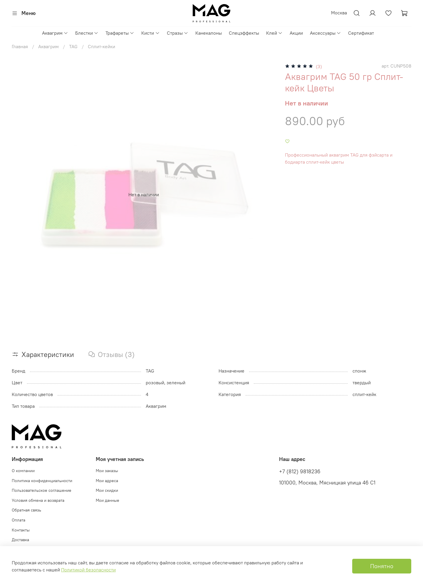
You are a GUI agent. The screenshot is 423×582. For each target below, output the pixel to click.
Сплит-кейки (101, 46)
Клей (274, 33)
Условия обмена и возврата (38, 500)
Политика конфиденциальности (42, 480)
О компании (23, 470)
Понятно (381, 566)
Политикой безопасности (88, 570)
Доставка (20, 539)
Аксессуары (325, 33)
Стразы (177, 33)
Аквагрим (55, 33)
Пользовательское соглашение (41, 490)
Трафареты (119, 33)
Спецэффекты (244, 33)
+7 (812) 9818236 (299, 471)
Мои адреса (107, 480)
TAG (73, 46)
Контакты (21, 530)
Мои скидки (107, 490)
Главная (20, 46)
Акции (296, 33)
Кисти (150, 33)
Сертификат (361, 33)
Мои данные (107, 500)
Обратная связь (26, 510)
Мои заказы (107, 470)
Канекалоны (208, 33)
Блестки (86, 33)
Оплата (18, 520)
